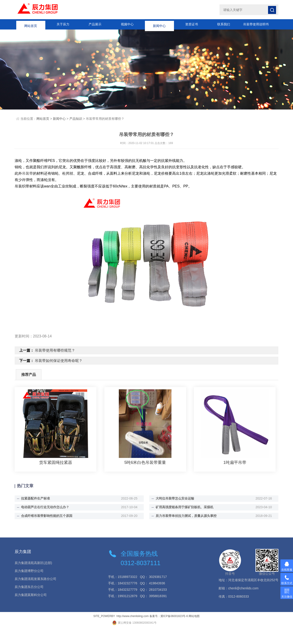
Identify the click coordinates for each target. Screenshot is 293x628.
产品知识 (75, 118)
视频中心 (127, 24)
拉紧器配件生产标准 (35, 498)
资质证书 (191, 24)
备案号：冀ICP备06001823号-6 (168, 616)
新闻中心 (159, 24)
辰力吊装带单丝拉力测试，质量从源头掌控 (186, 516)
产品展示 (95, 24)
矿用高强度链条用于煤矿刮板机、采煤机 (184, 507)
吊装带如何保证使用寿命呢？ (58, 361)
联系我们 (223, 24)
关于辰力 (63, 24)
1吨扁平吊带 (234, 462)
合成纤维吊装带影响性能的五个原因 (46, 516)
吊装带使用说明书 (256, 24)
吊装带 (27, 173)
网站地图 (194, 616)
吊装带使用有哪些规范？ (55, 350)
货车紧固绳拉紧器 (55, 462)
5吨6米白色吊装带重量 (145, 462)
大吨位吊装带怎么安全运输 (175, 498)
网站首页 (30, 24)
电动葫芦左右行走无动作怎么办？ (45, 507)
